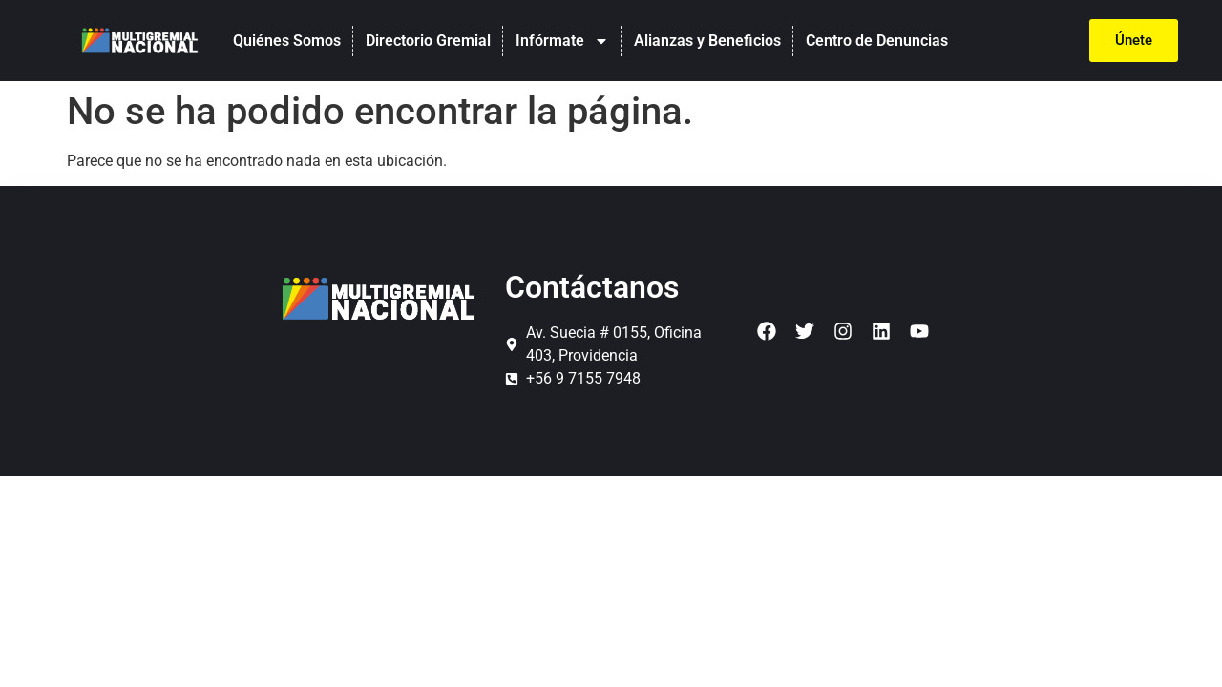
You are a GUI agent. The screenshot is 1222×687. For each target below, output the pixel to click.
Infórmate (562, 41)
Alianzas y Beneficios (707, 40)
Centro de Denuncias (877, 40)
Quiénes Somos (287, 40)
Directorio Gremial (428, 40)
